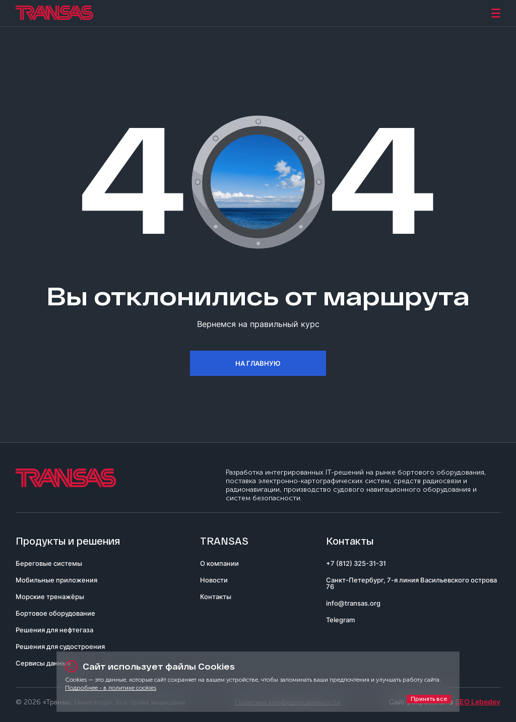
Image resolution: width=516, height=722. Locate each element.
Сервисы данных (43, 663)
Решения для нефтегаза (54, 630)
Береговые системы (49, 563)
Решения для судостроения (60, 646)
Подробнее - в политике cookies (110, 687)
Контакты (215, 597)
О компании (219, 563)
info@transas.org (353, 603)
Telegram (340, 620)
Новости (214, 580)
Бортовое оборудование (55, 613)
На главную (258, 363)
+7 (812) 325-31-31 (356, 563)
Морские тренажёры (50, 597)
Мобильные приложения (56, 580)
